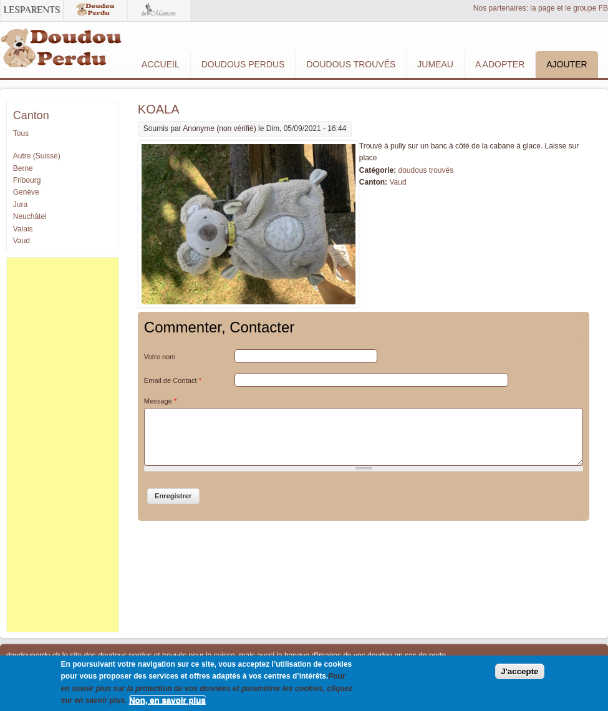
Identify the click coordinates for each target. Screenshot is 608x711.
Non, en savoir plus (167, 700)
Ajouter (566, 64)
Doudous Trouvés (350, 64)
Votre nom (160, 356)
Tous (21, 133)
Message (160, 401)
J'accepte (519, 671)
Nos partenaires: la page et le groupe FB (540, 8)
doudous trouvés (425, 170)
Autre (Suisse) (36, 156)
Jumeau (435, 64)
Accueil (161, 64)
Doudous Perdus (243, 64)
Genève (26, 192)
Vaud (397, 182)
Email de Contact (172, 380)
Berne (23, 168)
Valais (23, 229)
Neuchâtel (30, 216)
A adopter (499, 64)
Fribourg (27, 180)
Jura (20, 204)
